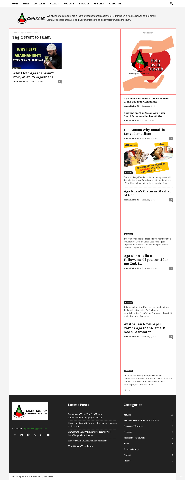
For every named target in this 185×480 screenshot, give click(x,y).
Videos (54, 3)
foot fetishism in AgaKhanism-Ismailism (87, 440)
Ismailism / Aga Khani (134, 438)
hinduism (115, 3)
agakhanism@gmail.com (35, 428)
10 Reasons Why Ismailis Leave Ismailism (144, 132)
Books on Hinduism (133, 426)
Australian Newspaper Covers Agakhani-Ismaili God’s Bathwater (145, 328)
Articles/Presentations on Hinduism (141, 420)
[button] (171, 3)
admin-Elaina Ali (20, 82)
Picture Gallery (131, 449)
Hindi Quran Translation (80, 446)
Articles (39, 3)
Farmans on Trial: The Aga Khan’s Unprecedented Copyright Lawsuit (85, 416)
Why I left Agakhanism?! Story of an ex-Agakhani (33, 75)
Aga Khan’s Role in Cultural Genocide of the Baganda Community (147, 100)
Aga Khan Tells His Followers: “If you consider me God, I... (146, 260)
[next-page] (129, 390)
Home (14, 3)
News (26, 3)
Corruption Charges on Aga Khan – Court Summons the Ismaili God (145, 115)
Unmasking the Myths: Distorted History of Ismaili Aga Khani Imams (89, 434)
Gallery (99, 3)
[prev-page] (125, 390)
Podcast (69, 3)
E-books (84, 3)
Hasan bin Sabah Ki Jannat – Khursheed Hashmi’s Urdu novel (92, 425)
